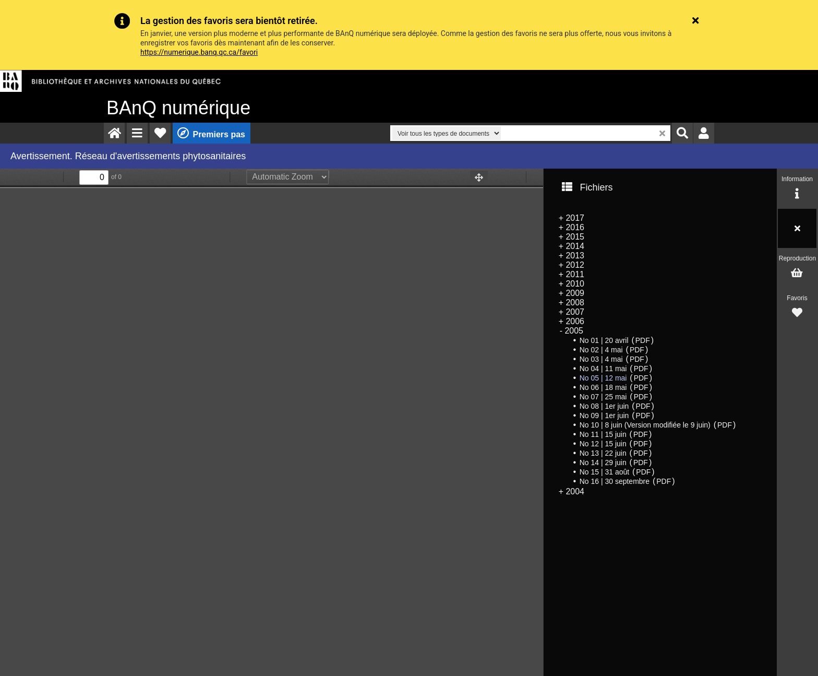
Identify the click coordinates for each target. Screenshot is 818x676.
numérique (178, 107)
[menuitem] (114, 133)
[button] (137, 133)
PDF (642, 340)
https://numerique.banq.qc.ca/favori (199, 52)
